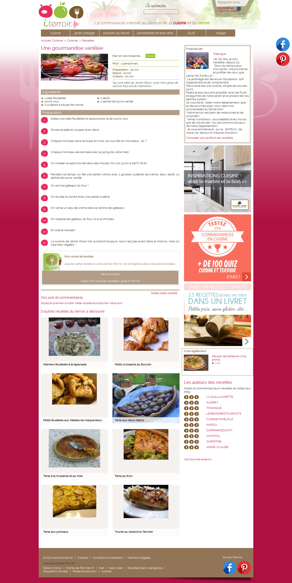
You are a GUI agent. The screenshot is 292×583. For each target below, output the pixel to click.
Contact (83, 557)
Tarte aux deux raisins (129, 420)
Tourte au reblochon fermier (134, 531)
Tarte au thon (124, 476)
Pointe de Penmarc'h (80, 568)
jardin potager (84, 33)
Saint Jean (116, 568)
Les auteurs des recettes (208, 382)
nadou (211, 424)
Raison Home (52, 568)
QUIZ (191, 33)
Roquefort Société (55, 571)
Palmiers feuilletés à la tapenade (65, 364)
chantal (213, 436)
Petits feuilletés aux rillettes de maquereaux (72, 420)
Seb (101, 568)
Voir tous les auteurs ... (198, 459)
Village (221, 33)
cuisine (56, 33)
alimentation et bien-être (155, 33)
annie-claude (217, 447)
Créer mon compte (228, 11)
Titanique (219, 54)
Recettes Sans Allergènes (145, 568)
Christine (214, 441)
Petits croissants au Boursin (133, 364)
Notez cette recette (164, 293)
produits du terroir (116, 33)
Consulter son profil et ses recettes (209, 137)
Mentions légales (139, 557)
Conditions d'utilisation (108, 557)
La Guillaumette (219, 396)
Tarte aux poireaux (55, 531)
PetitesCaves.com (85, 571)
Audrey (212, 402)
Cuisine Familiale (219, 419)
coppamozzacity (219, 430)
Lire (217, 363)
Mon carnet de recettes (78, 256)
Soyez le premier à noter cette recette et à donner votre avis (81, 303)
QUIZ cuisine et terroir (58, 557)
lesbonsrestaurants (223, 413)
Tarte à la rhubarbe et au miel (63, 476)
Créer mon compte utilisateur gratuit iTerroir (110, 281)
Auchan (106, 571)
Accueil (46, 40)
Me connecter (225, 8)
